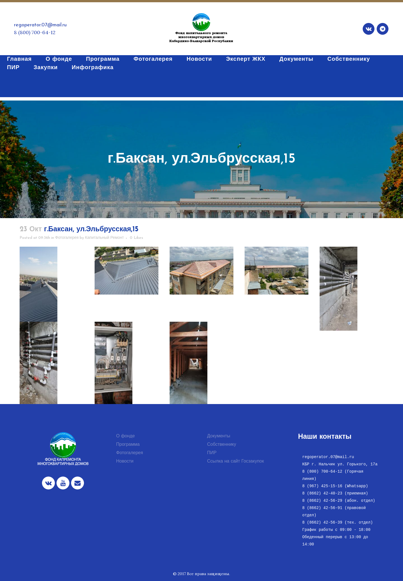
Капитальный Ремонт (104, 238)
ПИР (212, 453)
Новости (124, 461)
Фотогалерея (67, 238)
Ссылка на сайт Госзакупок (235, 461)
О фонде (125, 436)
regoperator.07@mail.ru (40, 25)
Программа (128, 444)
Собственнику (221, 444)
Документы (218, 436)
